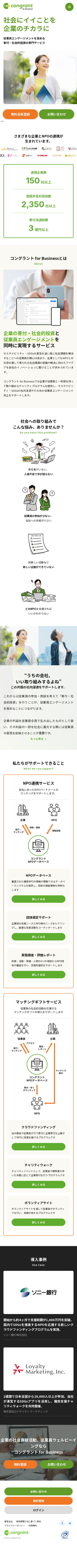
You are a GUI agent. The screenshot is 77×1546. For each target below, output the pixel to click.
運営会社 (8, 1521)
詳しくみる (38, 899)
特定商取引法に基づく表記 (28, 1521)
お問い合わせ (56, 114)
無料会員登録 (20, 114)
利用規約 (33, 1525)
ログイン (38, 1510)
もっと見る (36, 738)
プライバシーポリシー (14, 1525)
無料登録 (20, 1464)
